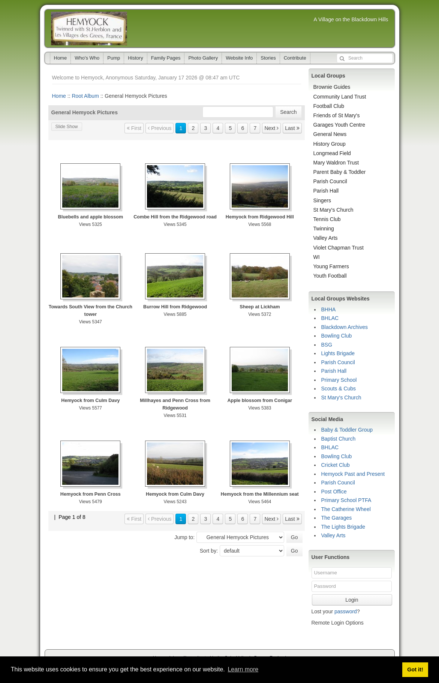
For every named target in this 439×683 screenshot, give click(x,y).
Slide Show (66, 126)
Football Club (329, 106)
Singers (322, 200)
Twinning (323, 229)
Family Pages (166, 58)
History (135, 58)
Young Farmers (331, 266)
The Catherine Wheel (346, 509)
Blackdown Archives (344, 327)
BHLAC (330, 318)
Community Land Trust (339, 97)
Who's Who (87, 58)
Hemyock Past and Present (353, 474)
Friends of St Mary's (336, 115)
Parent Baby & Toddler (339, 172)
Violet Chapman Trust (338, 248)
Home (60, 58)
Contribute (295, 58)
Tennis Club (327, 219)
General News (330, 134)
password (345, 611)
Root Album (85, 96)
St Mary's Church (333, 210)
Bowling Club (336, 336)
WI (316, 257)
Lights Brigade (338, 353)
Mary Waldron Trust (336, 163)
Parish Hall (326, 191)
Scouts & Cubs (338, 389)
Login (351, 600)
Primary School (339, 380)
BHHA (328, 309)
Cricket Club (335, 465)
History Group (329, 144)
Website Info (239, 58)
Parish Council (330, 181)
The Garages (336, 518)
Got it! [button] (415, 670)
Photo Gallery (203, 58)
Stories (268, 58)
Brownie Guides (332, 87)
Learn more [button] (243, 669)
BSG (327, 345)
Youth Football (330, 276)
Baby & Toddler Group (347, 430)
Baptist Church (338, 439)
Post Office (334, 492)
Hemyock (89, 28)
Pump (113, 58)
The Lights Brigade (343, 527)
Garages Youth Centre (339, 125)
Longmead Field (332, 153)
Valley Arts (325, 238)
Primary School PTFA (346, 500)
